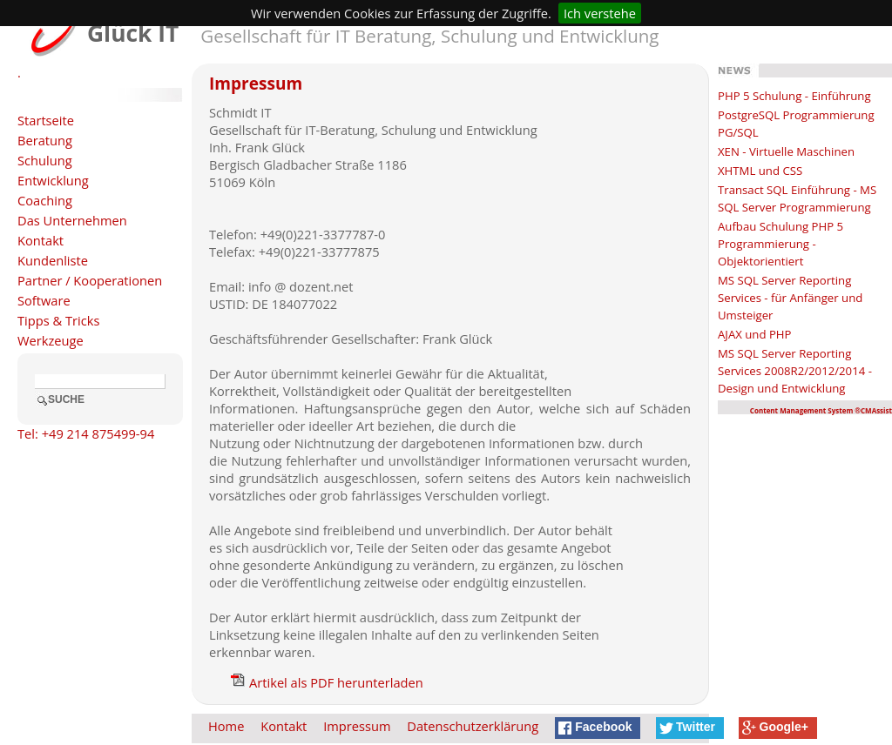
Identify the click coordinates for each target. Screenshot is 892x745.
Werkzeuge (50, 340)
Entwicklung (53, 180)
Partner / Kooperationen (89, 280)
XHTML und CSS (760, 170)
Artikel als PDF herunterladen (327, 682)
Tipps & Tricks (58, 320)
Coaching (44, 200)
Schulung (44, 160)
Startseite (45, 120)
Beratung (44, 140)
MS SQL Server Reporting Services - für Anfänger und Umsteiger (790, 297)
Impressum (356, 726)
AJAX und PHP (755, 334)
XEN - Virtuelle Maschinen (786, 151)
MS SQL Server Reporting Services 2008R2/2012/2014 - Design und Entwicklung (795, 371)
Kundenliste (52, 260)
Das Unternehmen (72, 220)
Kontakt (40, 240)
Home (226, 726)
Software (44, 300)
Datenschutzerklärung (472, 726)
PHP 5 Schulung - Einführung (794, 96)
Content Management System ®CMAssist (821, 410)
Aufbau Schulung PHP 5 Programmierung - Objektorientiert (780, 243)
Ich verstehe (600, 13)
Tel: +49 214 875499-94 (85, 433)
